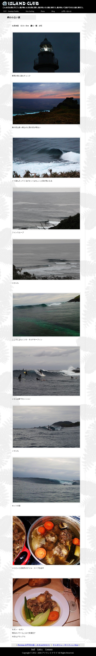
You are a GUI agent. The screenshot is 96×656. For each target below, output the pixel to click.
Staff (33, 649)
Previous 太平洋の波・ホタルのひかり (34, 645)
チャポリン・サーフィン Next (65, 645)
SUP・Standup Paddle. (11, 11)
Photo (43, 11)
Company (49, 649)
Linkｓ (40, 649)
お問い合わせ (66, 11)
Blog (53, 11)
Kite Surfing (30, 11)
